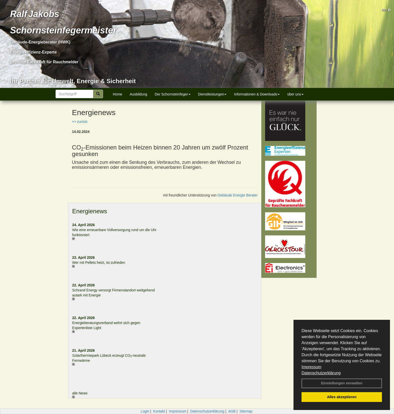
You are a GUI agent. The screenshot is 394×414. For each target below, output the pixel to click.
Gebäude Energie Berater (238, 195)
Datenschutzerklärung (321, 373)
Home (117, 94)
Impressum (311, 367)
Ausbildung (138, 94)
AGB (232, 411)
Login (145, 411)
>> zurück (79, 122)
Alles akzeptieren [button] (342, 397)
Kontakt (159, 411)
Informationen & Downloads (257, 94)
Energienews (89, 211)
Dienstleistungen (212, 94)
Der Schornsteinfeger (172, 94)
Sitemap (245, 411)
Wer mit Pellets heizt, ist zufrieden (98, 263)
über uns (295, 94)
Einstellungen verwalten (342, 383)
